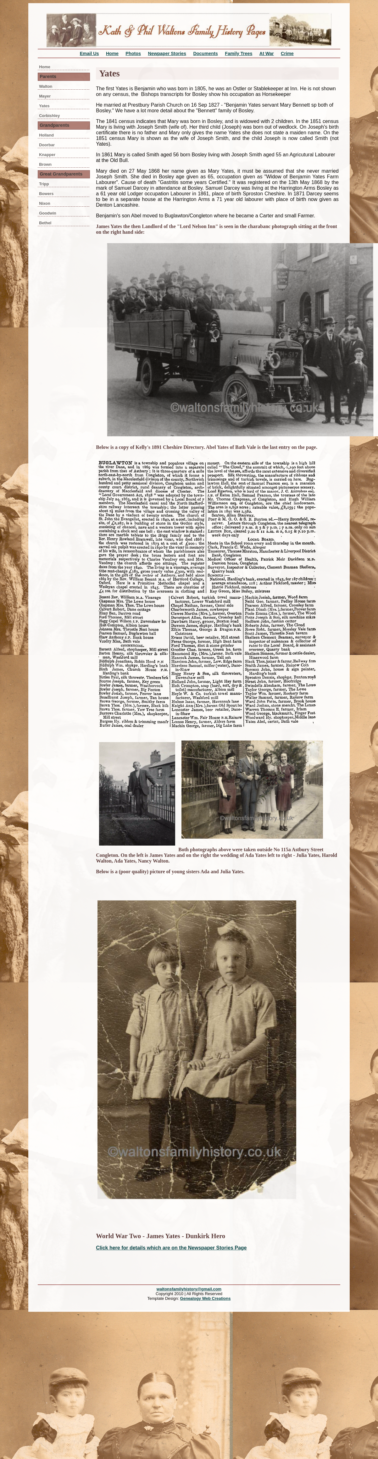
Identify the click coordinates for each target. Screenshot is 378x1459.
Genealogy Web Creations (205, 1298)
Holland (46, 135)
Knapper (47, 154)
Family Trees (238, 53)
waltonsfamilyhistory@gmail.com (189, 1289)
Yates (44, 105)
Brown (45, 164)
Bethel (45, 223)
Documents (205, 53)
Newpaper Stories (167, 53)
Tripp (44, 184)
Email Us (89, 53)
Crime (287, 53)
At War (266, 53)
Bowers (46, 193)
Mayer (45, 96)
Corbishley (49, 115)
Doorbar (47, 145)
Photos (133, 53)
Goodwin (47, 213)
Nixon (44, 203)
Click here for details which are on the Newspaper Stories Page (171, 1247)
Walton (45, 86)
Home (112, 53)
